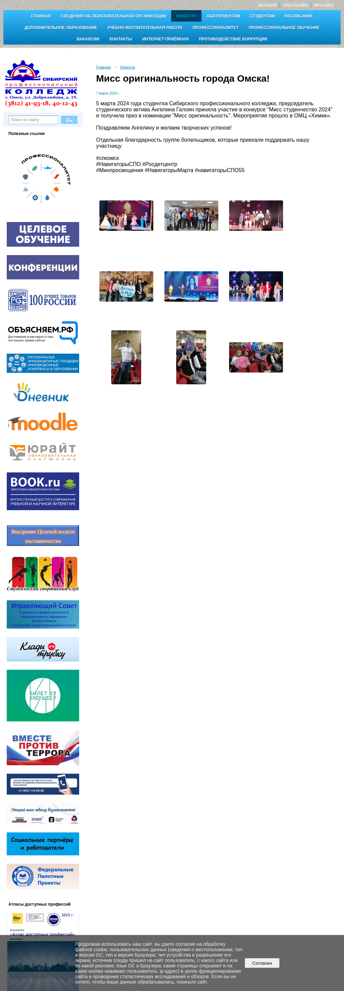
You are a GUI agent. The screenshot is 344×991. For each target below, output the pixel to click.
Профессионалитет (215, 27)
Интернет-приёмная (165, 39)
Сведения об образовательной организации (113, 16)
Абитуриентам (223, 16)
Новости (186, 16)
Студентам (262, 16)
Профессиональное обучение (284, 27)
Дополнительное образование (61, 27)
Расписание (299, 16)
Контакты (121, 39)
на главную (267, 4)
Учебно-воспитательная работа (144, 27)
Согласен (262, 963)
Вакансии (88, 39)
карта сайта (324, 4)
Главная (41, 16)
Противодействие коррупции (233, 39)
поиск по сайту (295, 4)
